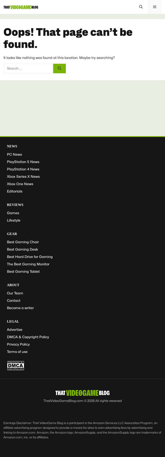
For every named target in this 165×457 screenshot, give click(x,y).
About (13, 285)
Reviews (15, 205)
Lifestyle (13, 220)
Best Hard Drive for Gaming (30, 257)
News (12, 146)
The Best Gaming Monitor (28, 264)
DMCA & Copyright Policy (28, 337)
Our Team (15, 293)
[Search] (59, 68)
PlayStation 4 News (23, 169)
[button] (141, 7)
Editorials (14, 191)
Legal (13, 321)
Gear (12, 234)
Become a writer (20, 308)
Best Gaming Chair (23, 242)
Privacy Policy (18, 344)
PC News (14, 154)
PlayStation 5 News (23, 162)
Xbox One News (20, 184)
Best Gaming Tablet (23, 271)
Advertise (14, 330)
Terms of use (17, 352)
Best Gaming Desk (22, 249)
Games (13, 213)
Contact (13, 301)
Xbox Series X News (23, 177)
